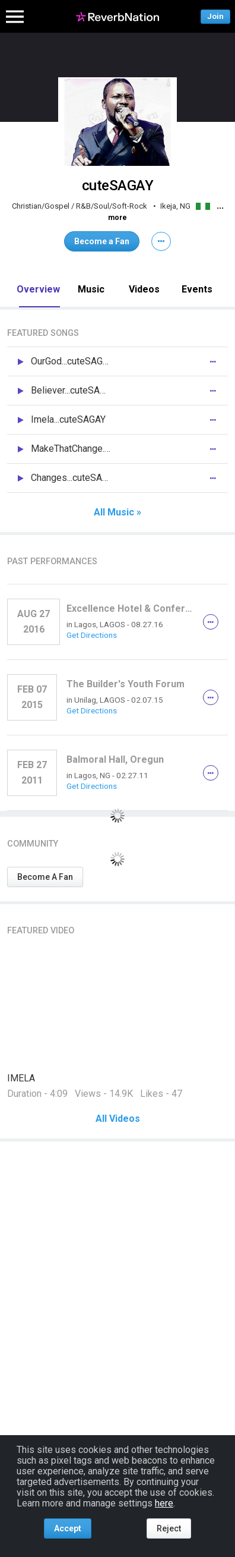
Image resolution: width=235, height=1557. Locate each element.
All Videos (118, 1119)
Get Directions (91, 635)
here (164, 1503)
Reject (169, 1528)
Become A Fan (45, 877)
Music (91, 289)
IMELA (21, 1078)
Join (215, 16)
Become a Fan (101, 241)
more (117, 217)
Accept (67, 1528)
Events (197, 289)
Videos (144, 289)
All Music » (117, 512)
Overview (38, 289)
